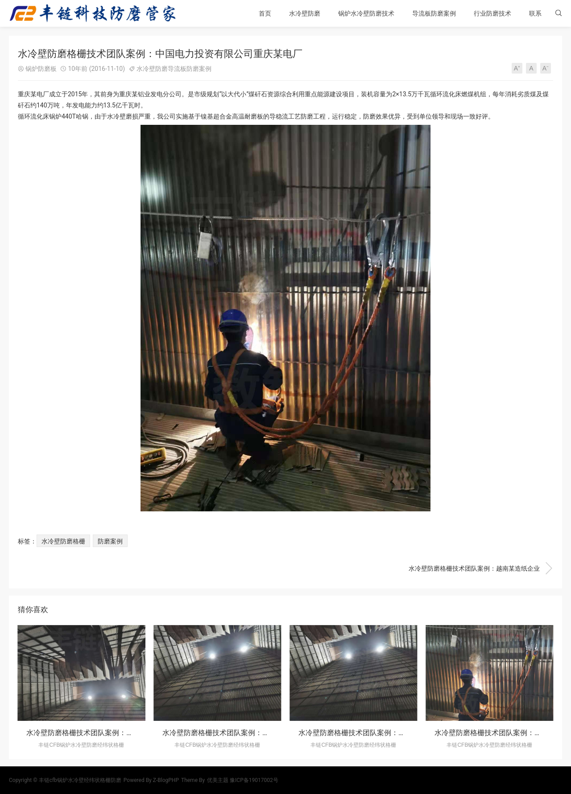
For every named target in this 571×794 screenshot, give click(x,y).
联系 (535, 13)
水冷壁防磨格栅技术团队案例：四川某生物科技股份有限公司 (258, 732)
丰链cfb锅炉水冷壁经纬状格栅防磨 (80, 780)
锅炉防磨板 (41, 68)
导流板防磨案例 (434, 13)
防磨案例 (110, 541)
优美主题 (217, 780)
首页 (265, 13)
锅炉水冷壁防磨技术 (366, 13)
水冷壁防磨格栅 (63, 541)
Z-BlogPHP (166, 780)
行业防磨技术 (492, 13)
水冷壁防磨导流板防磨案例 (174, 68)
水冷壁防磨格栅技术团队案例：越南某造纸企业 (481, 568)
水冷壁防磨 (304, 13)
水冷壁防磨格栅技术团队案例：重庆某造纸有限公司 (108, 732)
